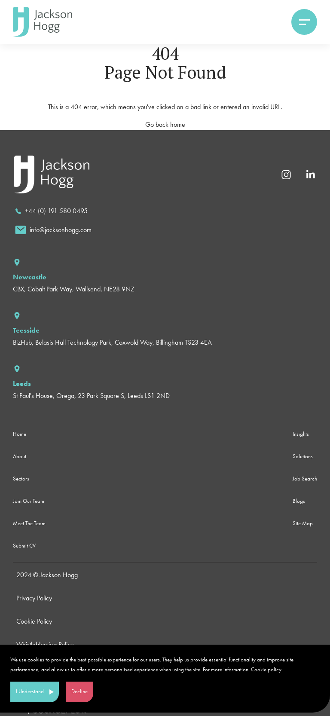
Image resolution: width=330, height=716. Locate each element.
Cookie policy (266, 669)
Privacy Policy (34, 598)
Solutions (303, 456)
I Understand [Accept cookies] (30, 691)
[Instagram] (286, 173)
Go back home (165, 124)
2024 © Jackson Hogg (47, 574)
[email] (53, 230)
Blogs (299, 501)
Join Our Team (28, 501)
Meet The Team (29, 523)
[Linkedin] (310, 173)
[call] (51, 211)
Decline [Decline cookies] (79, 691)
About (19, 456)
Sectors (21, 478)
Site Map (303, 523)
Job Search (305, 478)
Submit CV (24, 545)
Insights (301, 434)
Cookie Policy (34, 621)
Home (19, 434)
